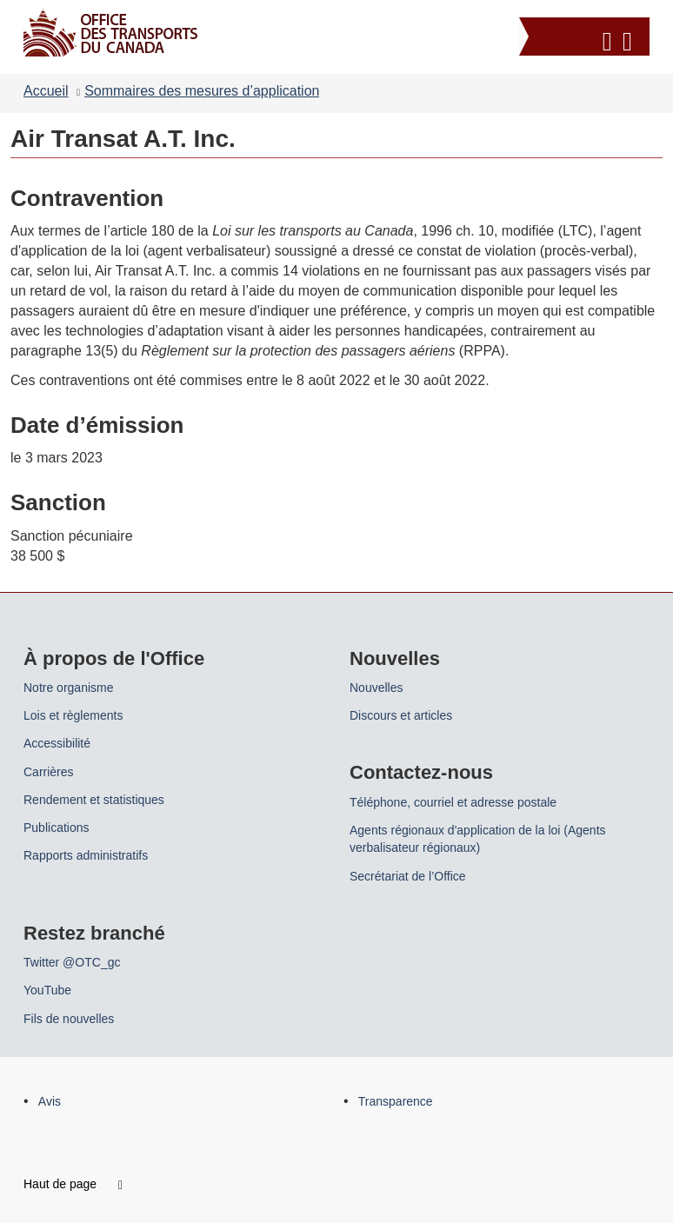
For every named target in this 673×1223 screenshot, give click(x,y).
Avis (49, 1101)
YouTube (47, 990)
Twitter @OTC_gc (71, 962)
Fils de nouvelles (68, 1019)
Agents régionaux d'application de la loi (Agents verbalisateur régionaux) (478, 838)
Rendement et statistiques (93, 800)
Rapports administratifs (85, 855)
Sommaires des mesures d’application (201, 90)
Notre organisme (68, 688)
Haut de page (73, 1184)
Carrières (48, 772)
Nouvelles (376, 688)
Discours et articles (401, 715)
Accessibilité (56, 743)
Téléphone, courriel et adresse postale (453, 802)
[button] (586, 38)
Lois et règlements (73, 715)
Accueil (46, 90)
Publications (56, 827)
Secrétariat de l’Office (408, 876)
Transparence (395, 1101)
